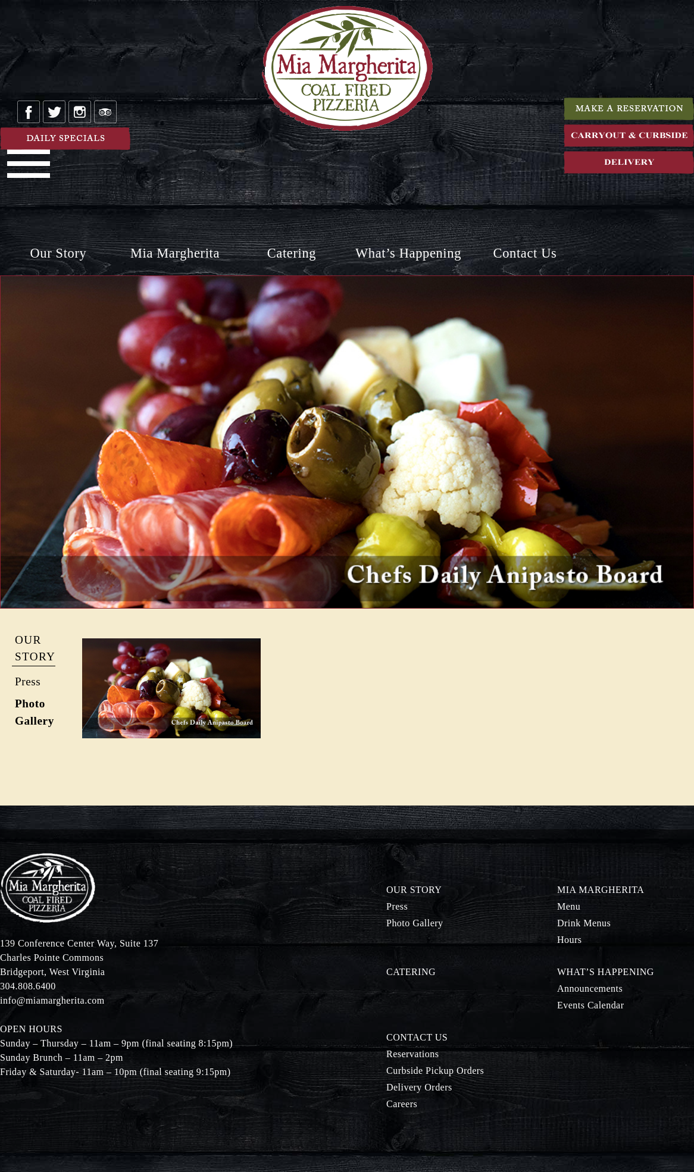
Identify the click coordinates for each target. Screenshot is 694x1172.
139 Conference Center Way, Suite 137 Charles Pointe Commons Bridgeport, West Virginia (79, 957)
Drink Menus (584, 923)
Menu (568, 906)
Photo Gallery (414, 923)
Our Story (58, 253)
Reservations (412, 1054)
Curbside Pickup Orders (435, 1071)
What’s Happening (408, 253)
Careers (401, 1104)
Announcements (590, 988)
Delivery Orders (419, 1087)
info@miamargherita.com (52, 1000)
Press (27, 681)
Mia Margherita (175, 253)
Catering (291, 253)
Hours (569, 940)
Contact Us (525, 253)
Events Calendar (590, 1005)
